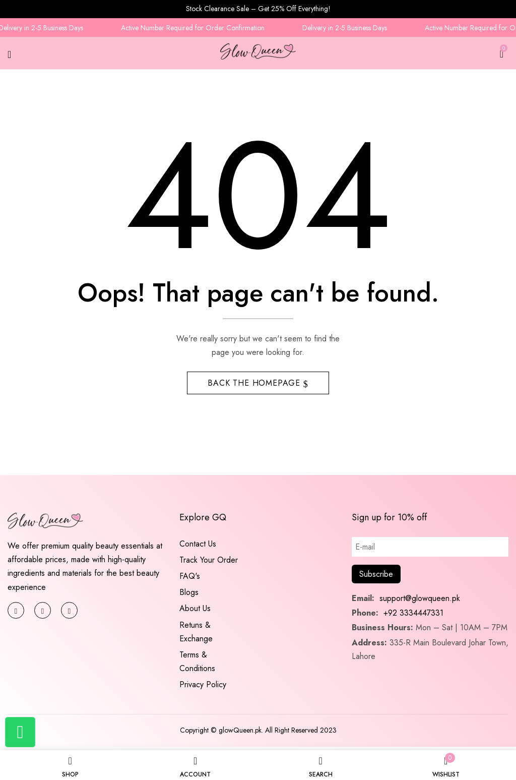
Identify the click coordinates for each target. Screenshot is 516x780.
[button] (501, 52)
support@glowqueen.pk (418, 601)
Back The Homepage (255, 385)
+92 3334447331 (413, 616)
